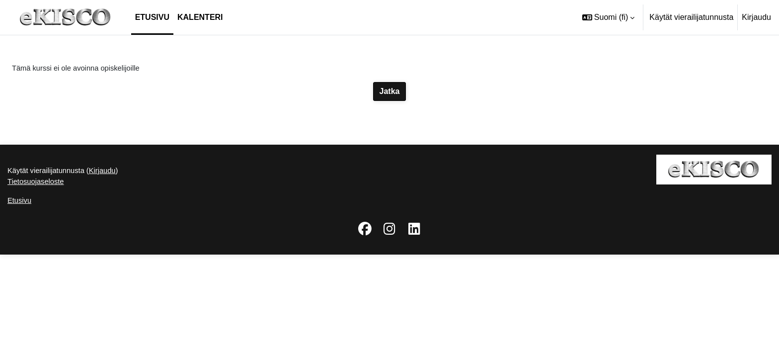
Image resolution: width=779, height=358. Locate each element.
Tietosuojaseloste (38, 283)
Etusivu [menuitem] (152, 17)
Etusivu (20, 303)
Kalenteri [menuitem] (200, 17)
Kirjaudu (756, 17)
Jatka (390, 92)
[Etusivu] (65, 17)
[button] (608, 17)
